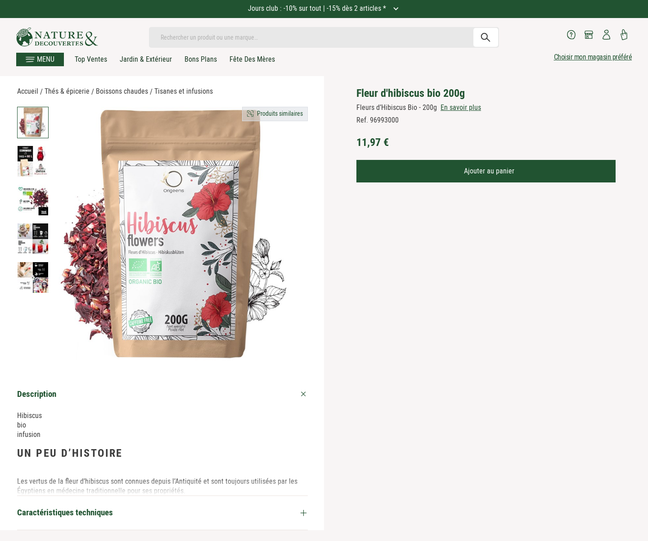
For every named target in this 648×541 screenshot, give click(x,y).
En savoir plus (461, 107)
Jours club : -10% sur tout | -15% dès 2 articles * (318, 8)
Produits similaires (280, 113)
